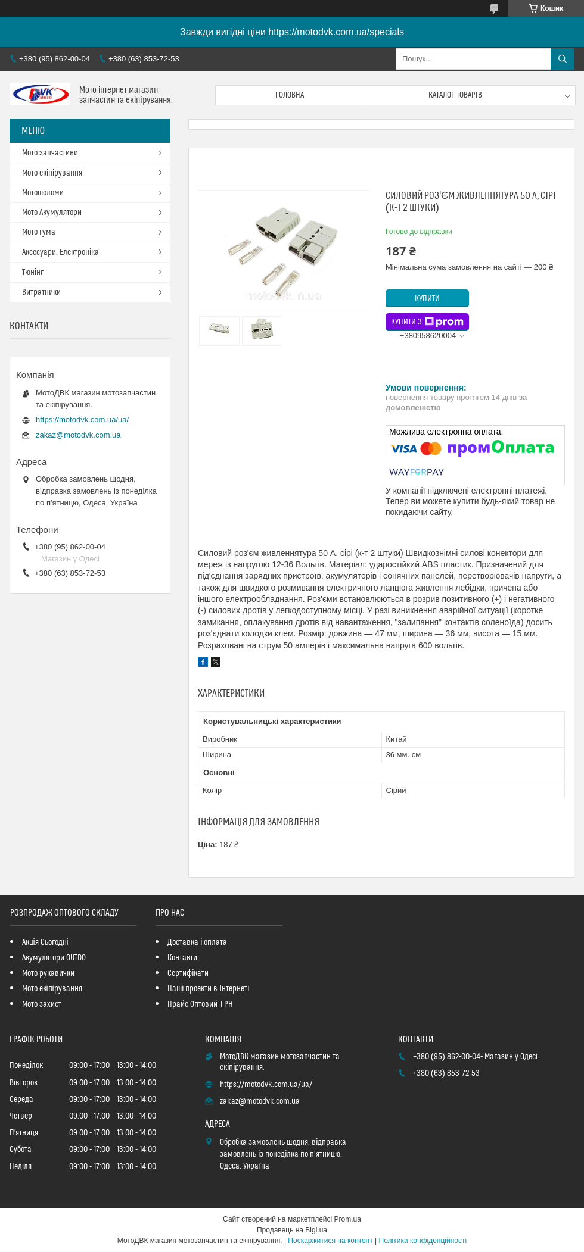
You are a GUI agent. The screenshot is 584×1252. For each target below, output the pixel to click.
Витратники (41, 292)
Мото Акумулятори (52, 212)
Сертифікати (188, 973)
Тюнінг (33, 272)
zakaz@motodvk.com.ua (78, 434)
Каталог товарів (455, 95)
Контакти (182, 958)
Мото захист (41, 1004)
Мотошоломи (43, 193)
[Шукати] (562, 59)
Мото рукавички (48, 973)
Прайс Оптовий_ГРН (200, 1004)
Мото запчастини (50, 153)
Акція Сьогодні (45, 942)
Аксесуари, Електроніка (60, 252)
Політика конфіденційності (423, 1241)
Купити (427, 299)
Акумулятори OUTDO (54, 958)
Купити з (427, 322)
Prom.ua (347, 1219)
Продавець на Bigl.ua (292, 1230)
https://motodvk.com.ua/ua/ (82, 419)
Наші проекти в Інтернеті (208, 989)
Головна (289, 95)
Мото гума (38, 232)
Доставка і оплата (197, 942)
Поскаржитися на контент (330, 1241)
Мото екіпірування (52, 173)
